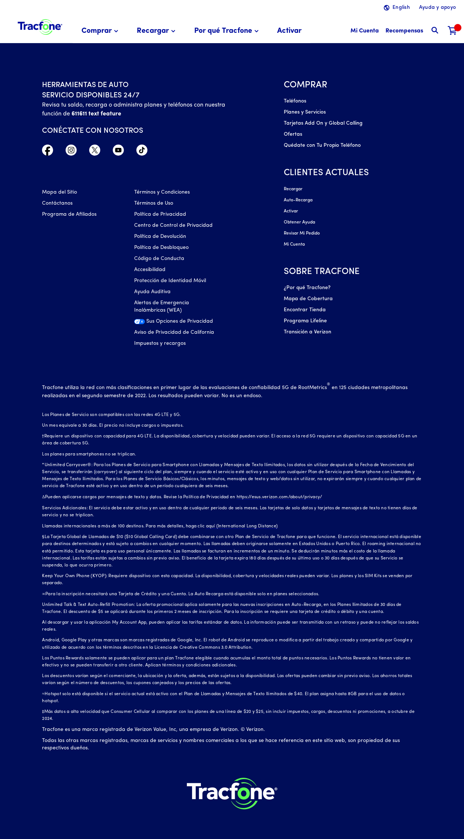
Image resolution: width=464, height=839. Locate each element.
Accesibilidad (149, 270)
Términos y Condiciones (162, 192)
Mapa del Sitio (59, 192)
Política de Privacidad (160, 214)
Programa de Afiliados (69, 214)
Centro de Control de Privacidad (173, 225)
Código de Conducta (159, 258)
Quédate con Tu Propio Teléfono (322, 145)
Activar (291, 211)
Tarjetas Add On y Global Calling (323, 123)
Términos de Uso (153, 203)
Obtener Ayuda (299, 222)
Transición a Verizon (307, 332)
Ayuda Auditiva (152, 292)
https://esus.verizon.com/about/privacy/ (279, 497)
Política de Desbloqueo (161, 247)
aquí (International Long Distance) (242, 526)
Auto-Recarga (298, 200)
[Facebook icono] (47, 152)
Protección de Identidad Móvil (170, 281)
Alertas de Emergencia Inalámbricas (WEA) (161, 306)
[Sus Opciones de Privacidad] (174, 323)
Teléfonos (295, 101)
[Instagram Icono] (71, 152)
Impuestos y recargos (160, 343)
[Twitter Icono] (94, 152)
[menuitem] (101, 31)
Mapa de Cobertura (308, 299)
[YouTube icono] (118, 152)
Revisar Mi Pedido (302, 233)
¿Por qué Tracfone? (307, 288)
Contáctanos (57, 203)
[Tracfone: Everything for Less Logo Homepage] (40, 26)
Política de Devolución (160, 236)
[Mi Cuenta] (364, 31)
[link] (289, 31)
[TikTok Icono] (141, 152)
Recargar (293, 189)
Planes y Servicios (305, 112)
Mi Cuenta (294, 244)
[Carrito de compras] (452, 31)
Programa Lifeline (305, 321)
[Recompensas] (404, 31)
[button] (101, 31)
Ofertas (293, 134)
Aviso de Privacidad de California (174, 332)
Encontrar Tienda (305, 310)
